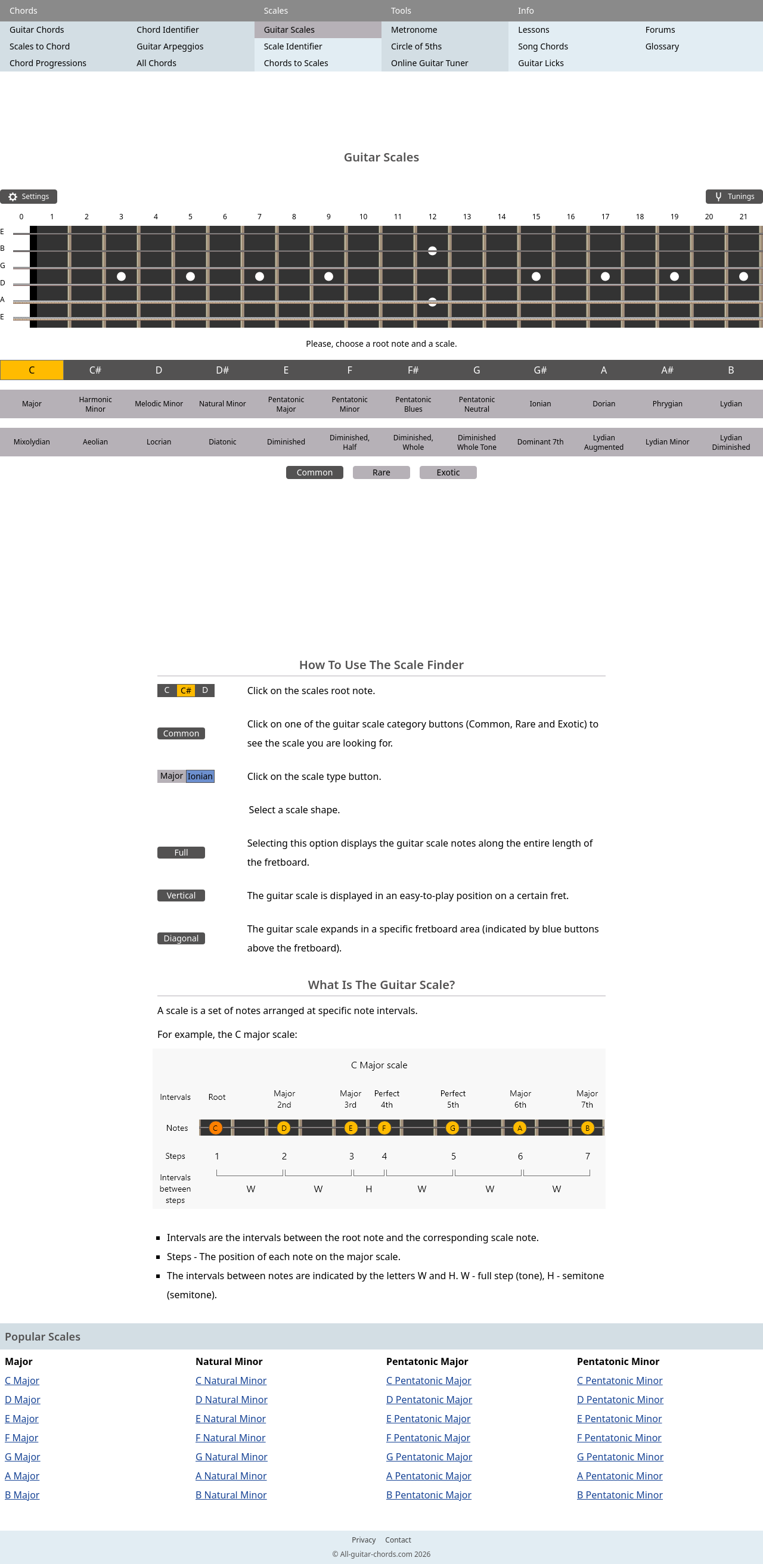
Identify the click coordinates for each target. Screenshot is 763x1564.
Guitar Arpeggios (170, 46)
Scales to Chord (40, 46)
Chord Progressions (48, 63)
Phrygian (668, 404)
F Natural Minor (231, 1437)
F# (413, 370)
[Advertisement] (381, 110)
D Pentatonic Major (429, 1399)
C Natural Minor (231, 1380)
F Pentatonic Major (428, 1437)
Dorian (604, 404)
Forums (660, 29)
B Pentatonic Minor (620, 1494)
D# (222, 370)
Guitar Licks (541, 63)
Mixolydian (32, 442)
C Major (22, 1380)
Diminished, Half (350, 442)
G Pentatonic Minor (620, 1456)
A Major (22, 1475)
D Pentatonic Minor (620, 1399)
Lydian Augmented (604, 442)
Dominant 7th (540, 442)
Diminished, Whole (413, 442)
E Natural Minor (231, 1418)
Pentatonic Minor (349, 404)
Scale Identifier (293, 46)
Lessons (533, 29)
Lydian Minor (668, 442)
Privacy (364, 1540)
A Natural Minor (231, 1475)
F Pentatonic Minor (619, 1437)
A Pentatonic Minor (620, 1475)
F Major (21, 1437)
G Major (23, 1456)
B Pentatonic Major (429, 1494)
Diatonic (222, 442)
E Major (22, 1418)
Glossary (662, 46)
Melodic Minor (159, 404)
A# (668, 370)
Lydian (731, 404)
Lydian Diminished (731, 442)
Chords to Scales (296, 63)
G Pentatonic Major (429, 1456)
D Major (23, 1399)
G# (540, 370)
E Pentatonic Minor (619, 1418)
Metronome (414, 29)
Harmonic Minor (95, 404)
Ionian (540, 404)
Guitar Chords (37, 29)
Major (32, 404)
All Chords (156, 63)
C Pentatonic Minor (620, 1380)
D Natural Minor (232, 1399)
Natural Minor (222, 404)
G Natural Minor (232, 1456)
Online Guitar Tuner (430, 63)
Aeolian (95, 442)
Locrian (159, 442)
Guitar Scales (289, 29)
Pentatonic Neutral (477, 404)
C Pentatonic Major (429, 1380)
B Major (22, 1494)
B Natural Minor (231, 1494)
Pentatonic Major (286, 404)
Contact (398, 1540)
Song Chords (543, 46)
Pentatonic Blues (413, 404)
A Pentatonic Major (429, 1475)
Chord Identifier (167, 29)
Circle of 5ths (416, 46)
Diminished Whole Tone (477, 442)
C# (95, 370)
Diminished (286, 442)
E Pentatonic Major (428, 1418)
